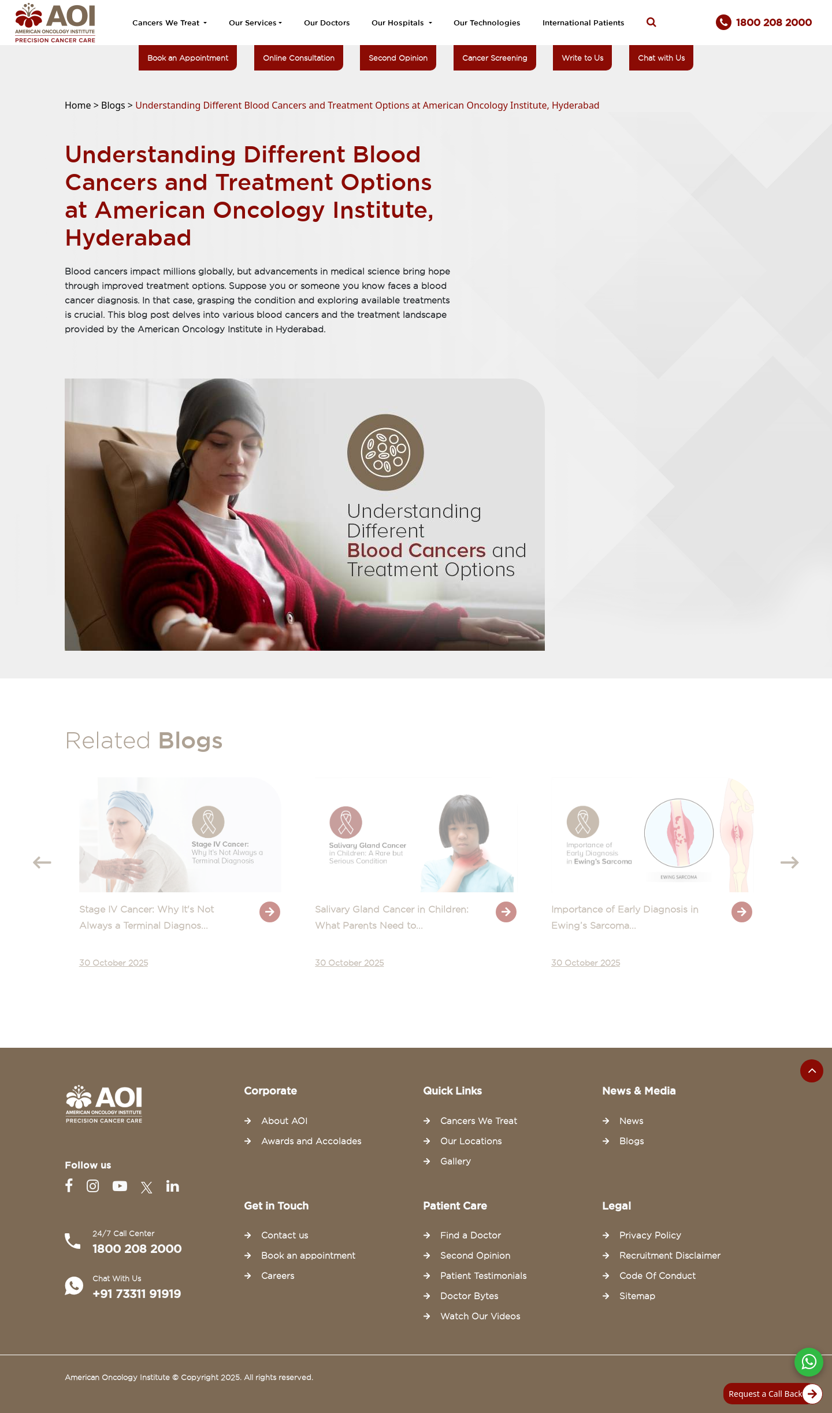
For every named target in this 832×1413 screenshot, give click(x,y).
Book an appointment (308, 1255)
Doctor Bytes (469, 1296)
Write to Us (582, 58)
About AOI (284, 1121)
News (631, 1121)
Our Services (253, 22)
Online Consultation (299, 58)
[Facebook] (71, 1186)
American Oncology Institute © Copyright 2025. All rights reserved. (189, 1377)
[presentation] (42, 862)
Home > (83, 105)
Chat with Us (661, 58)
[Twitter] (149, 1186)
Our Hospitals (399, 22)
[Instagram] (95, 1186)
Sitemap (637, 1296)
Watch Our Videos (480, 1316)
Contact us (284, 1235)
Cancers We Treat (167, 22)
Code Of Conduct (657, 1276)
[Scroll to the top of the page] (811, 1070)
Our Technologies (487, 22)
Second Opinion (398, 58)
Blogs (631, 1141)
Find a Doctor (470, 1235)
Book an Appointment (187, 58)
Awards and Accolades (311, 1141)
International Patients (584, 22)
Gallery (455, 1161)
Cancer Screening (495, 58)
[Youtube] (122, 1186)
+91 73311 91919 (136, 1294)
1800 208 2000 (136, 1249)
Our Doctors (327, 22)
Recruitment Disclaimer (669, 1255)
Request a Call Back (772, 1394)
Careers (277, 1276)
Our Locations (471, 1141)
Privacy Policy (650, 1235)
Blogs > (118, 105)
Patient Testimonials (483, 1276)
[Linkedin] (172, 1186)
